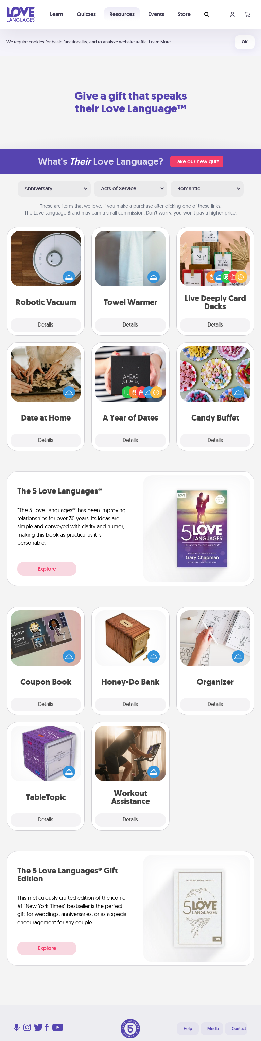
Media (213, 1028)
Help (188, 1028)
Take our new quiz (197, 161)
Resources (122, 14)
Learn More (160, 42)
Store (184, 14)
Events (156, 14)
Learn (56, 14)
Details (45, 325)
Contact (239, 1028)
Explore (47, 568)
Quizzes (86, 14)
